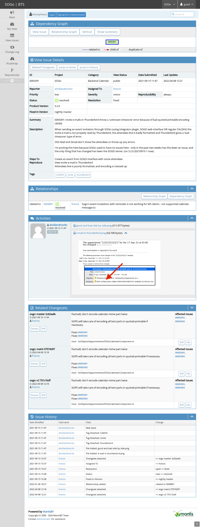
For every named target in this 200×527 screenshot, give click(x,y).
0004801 (48, 204)
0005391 (83, 332)
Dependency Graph (181, 196)
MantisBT (48, 511)
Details (34, 328)
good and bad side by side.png (94, 225)
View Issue (39, 32)
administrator (44, 518)
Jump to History (89, 67)
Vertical (87, 32)
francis (117, 89)
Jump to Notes (67, 67)
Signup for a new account (71, 14)
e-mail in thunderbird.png (91, 233)
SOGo (170, 4)
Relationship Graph (64, 32)
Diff (43, 328)
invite (70, 174)
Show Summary (107, 32)
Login (52, 14)
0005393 (83, 336)
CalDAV (60, 174)
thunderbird (83, 174)
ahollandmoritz (63, 89)
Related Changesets (43, 67)
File (188, 342)
